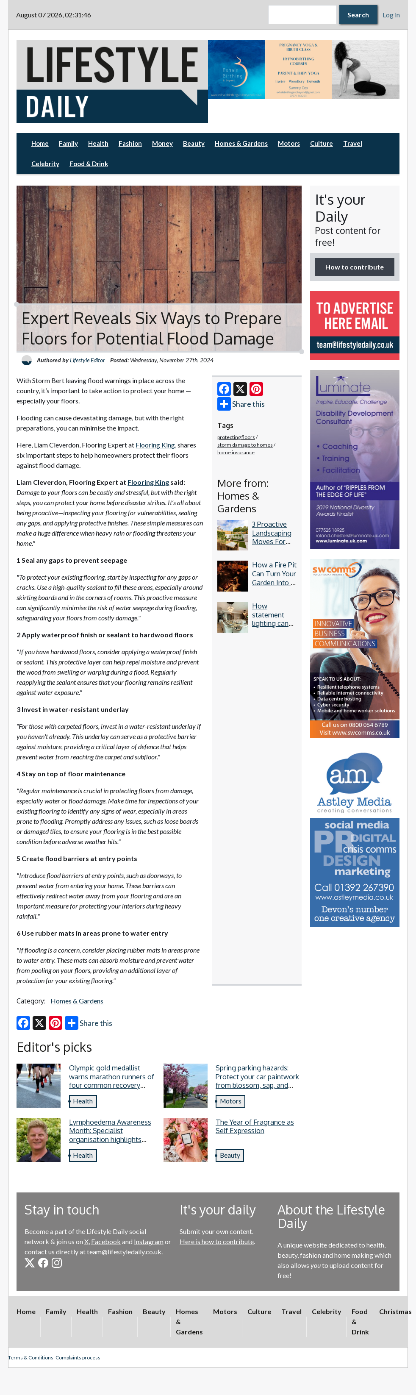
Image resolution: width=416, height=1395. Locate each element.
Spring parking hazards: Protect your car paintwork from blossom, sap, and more (257, 1080)
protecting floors (236, 437)
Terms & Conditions (30, 1357)
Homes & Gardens (241, 143)
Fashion (130, 143)
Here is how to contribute (217, 1241)
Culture (321, 143)
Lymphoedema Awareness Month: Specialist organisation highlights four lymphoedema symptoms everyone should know (112, 1143)
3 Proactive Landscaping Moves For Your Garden (271, 537)
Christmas (395, 1311)
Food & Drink (88, 163)
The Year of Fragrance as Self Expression (255, 1126)
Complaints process (77, 1357)
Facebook (106, 1241)
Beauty (194, 143)
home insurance (236, 452)
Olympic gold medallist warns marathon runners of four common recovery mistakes (111, 1080)
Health (98, 143)
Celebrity (45, 163)
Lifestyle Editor (87, 360)
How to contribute (354, 267)
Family (68, 143)
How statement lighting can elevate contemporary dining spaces (274, 627)
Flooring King (155, 445)
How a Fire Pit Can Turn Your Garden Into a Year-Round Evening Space (274, 586)
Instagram (149, 1241)
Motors (289, 143)
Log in (391, 15)
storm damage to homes (245, 445)
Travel (352, 143)
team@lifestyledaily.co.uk (124, 1252)
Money (162, 143)
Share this (241, 404)
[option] (303, 69)
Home (40, 143)
